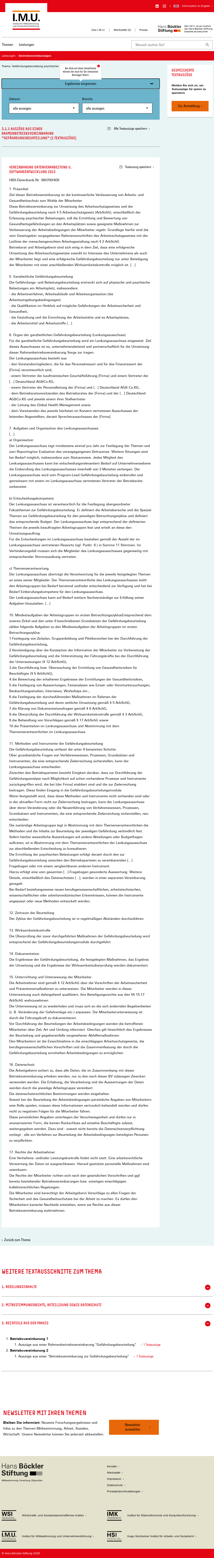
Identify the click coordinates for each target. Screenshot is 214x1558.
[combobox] (167, 44)
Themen (7, 44)
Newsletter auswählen (132, 1426)
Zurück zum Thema (17, 1240)
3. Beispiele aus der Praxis (106, 1323)
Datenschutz (115, 1485)
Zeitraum (44, 105)
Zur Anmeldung (189, 106)
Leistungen (26, 44)
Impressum (114, 1478)
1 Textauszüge (151, 1345)
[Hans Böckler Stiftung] (22, 1481)
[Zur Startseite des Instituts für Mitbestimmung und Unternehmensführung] (26, 27)
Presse (143, 29)
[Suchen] (208, 44)
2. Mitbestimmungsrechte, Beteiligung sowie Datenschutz (106, 1305)
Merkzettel (113, 1472)
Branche (117, 105)
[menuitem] (7, 47)
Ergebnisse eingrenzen (80, 83)
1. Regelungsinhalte (106, 1287)
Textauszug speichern (135, 167)
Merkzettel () (122, 30)
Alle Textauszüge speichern (127, 129)
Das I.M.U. (98, 29)
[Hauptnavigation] (18, 44)
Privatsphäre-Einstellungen (123, 1491)
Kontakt (112, 1466)
